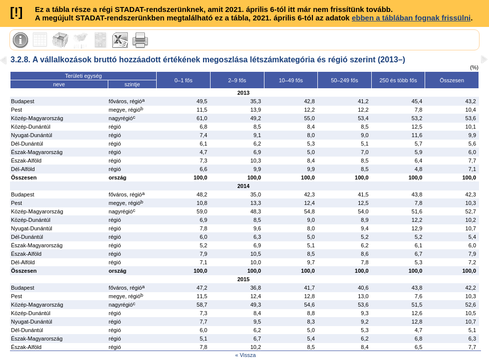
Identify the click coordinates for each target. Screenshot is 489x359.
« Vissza (245, 355)
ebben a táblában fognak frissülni (411, 17)
